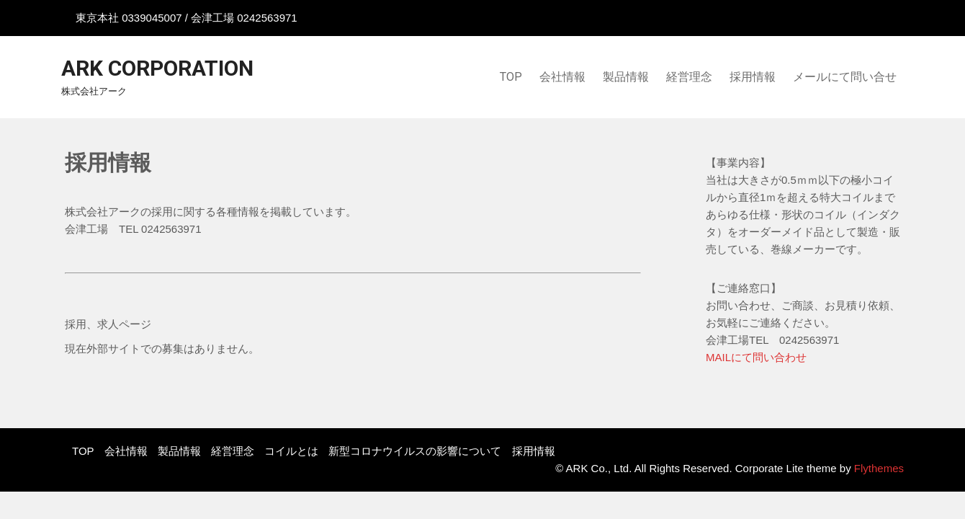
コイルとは (291, 451)
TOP (511, 77)
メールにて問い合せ (845, 77)
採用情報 (753, 77)
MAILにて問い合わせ (756, 357)
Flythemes (877, 468)
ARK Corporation (157, 68)
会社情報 (562, 77)
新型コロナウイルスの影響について (414, 451)
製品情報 (626, 77)
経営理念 (689, 77)
